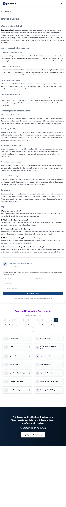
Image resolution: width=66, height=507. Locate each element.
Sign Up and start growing (33, 435)
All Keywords (6, 11)
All (6, 320)
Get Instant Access (33, 293)
